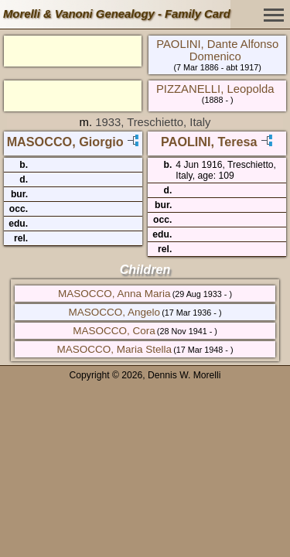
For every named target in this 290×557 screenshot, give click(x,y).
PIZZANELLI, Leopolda (215, 89)
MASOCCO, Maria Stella (114, 349)
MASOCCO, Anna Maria (114, 293)
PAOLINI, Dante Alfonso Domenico (217, 50)
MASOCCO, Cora (114, 331)
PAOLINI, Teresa (209, 142)
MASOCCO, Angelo (114, 312)
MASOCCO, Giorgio (65, 142)
